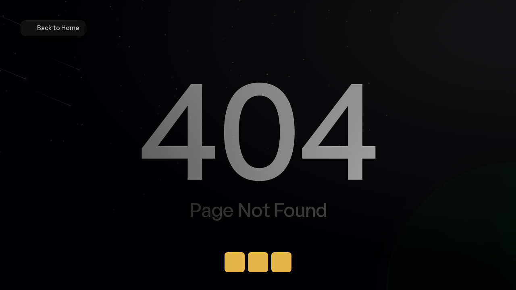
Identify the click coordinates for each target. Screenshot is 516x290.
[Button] (235, 262)
